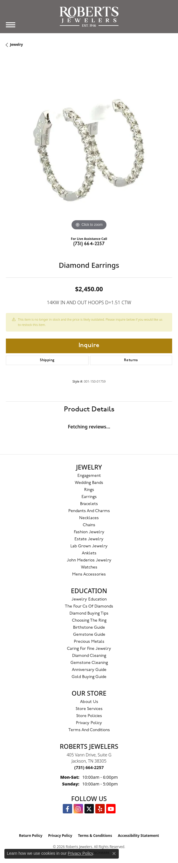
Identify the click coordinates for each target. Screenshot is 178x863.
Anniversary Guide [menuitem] (89, 670)
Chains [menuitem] (89, 525)
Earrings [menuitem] (89, 497)
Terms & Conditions (95, 835)
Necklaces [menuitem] (89, 518)
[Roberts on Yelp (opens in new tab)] (100, 808)
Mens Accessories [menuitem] (89, 574)
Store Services (89, 709)
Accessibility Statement (138, 835)
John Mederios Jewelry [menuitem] (89, 560)
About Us (89, 702)
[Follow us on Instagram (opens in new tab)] (78, 808)
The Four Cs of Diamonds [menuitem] (89, 606)
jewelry (16, 44)
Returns (131, 360)
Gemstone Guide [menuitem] (89, 634)
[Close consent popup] (114, 853)
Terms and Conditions (89, 730)
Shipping (47, 360)
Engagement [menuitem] (89, 476)
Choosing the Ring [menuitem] (89, 620)
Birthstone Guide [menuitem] (89, 627)
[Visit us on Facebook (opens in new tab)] (67, 808)
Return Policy (31, 835)
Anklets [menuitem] (89, 553)
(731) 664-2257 (89, 244)
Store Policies (89, 716)
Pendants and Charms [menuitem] (89, 511)
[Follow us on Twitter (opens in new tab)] (89, 808)
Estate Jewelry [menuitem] (89, 539)
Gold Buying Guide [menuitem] (89, 677)
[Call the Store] (89, 767)
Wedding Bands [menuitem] (89, 483)
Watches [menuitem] (89, 567)
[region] (89, 148)
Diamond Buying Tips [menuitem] (89, 613)
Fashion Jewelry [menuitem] (89, 532)
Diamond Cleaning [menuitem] (89, 656)
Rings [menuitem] (89, 490)
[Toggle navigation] (10, 24)
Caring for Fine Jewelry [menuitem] (89, 649)
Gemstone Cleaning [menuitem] (89, 663)
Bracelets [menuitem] (89, 504)
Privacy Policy (89, 723)
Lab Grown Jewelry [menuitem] (89, 546)
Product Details (89, 409)
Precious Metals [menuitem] (89, 642)
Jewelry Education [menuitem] (89, 599)
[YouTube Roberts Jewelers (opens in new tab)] (111, 808)
